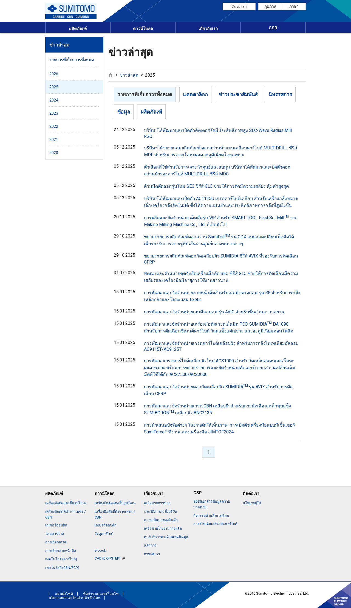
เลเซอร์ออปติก (56, 525)
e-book (100, 550)
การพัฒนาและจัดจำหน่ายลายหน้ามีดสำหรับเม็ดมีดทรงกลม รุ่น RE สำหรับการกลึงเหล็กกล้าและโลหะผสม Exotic (222, 296)
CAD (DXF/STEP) (110, 558)
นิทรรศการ (280, 94)
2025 (53, 87)
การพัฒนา (152, 554)
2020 (53, 152)
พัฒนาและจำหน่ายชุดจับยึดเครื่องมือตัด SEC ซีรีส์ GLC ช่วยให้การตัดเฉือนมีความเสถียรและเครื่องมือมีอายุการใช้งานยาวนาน (221, 277)
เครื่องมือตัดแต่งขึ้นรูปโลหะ (66, 503)
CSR (273, 27)
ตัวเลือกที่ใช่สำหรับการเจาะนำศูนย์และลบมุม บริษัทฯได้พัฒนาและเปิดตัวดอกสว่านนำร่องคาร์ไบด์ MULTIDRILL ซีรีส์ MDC (217, 170)
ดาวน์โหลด (143, 28)
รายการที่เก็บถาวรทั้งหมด (144, 94)
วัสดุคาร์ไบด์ (54, 534)
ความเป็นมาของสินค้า (161, 520)
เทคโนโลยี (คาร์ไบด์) (61, 559)
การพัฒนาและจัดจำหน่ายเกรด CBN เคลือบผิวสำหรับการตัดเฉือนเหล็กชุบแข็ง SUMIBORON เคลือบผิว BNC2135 (217, 409)
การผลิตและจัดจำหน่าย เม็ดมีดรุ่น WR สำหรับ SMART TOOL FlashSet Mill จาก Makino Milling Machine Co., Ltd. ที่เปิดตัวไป (221, 221)
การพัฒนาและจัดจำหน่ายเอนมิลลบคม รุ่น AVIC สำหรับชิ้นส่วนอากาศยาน (214, 311)
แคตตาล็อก (195, 94)
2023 (53, 113)
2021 (53, 139)
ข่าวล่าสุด (129, 75)
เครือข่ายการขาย (157, 503)
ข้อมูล (123, 112)
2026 (53, 73)
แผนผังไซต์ (64, 594)
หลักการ (150, 545)
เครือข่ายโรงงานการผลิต (163, 528)
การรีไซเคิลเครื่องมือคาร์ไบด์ (215, 524)
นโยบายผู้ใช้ (252, 503)
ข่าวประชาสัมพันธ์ (238, 94)
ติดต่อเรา (239, 6)
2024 (53, 100)
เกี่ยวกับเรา (208, 28)
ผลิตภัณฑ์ (78, 28)
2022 (53, 126)
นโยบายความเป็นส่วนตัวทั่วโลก (74, 598)
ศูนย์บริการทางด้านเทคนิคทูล (166, 537)
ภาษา (294, 6)
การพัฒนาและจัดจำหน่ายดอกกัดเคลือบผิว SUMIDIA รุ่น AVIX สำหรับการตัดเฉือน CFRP (218, 390)
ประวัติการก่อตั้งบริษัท (160, 511)
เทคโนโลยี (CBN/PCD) (62, 568)
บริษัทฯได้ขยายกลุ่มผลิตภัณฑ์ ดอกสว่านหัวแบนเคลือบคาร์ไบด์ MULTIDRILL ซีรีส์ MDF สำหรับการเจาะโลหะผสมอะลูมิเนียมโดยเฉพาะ (220, 151)
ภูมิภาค (270, 6)
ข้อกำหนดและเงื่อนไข (100, 594)
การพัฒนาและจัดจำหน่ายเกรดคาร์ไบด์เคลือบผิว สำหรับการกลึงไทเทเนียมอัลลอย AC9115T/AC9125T (221, 346)
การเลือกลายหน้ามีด (60, 551)
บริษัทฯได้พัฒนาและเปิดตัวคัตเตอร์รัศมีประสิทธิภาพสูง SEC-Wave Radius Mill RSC (218, 133)
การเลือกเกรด (55, 542)
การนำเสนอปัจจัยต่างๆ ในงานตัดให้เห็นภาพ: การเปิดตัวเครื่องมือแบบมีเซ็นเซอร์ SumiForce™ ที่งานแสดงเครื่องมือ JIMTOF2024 (219, 428)
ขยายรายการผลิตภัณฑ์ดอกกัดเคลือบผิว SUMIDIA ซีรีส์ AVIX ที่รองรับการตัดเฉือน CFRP (221, 259)
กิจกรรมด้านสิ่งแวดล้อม (211, 516)
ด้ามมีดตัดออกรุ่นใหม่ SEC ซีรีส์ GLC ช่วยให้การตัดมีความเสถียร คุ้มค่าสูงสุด (216, 186)
